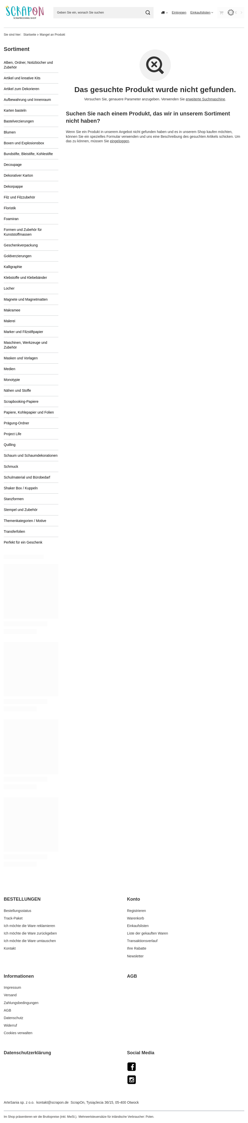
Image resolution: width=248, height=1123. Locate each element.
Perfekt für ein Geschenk (23, 542)
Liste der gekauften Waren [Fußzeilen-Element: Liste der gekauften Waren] (147, 933)
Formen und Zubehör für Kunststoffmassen (23, 232)
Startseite (29, 34)
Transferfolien (14, 532)
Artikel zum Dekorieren (21, 89)
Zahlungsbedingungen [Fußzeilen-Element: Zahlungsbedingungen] (21, 1003)
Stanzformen (14, 499)
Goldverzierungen (18, 256)
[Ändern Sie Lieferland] (164, 12)
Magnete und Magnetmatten (26, 299)
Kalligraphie (13, 267)
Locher (9, 288)
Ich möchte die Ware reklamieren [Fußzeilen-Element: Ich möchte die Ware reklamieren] (29, 926)
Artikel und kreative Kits (22, 78)
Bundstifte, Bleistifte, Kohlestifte (28, 154)
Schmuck (11, 467)
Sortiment (17, 49)
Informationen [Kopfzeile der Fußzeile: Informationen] (19, 976)
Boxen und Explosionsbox (24, 143)
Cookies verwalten (18, 1033)
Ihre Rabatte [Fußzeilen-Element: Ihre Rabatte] (136, 948)
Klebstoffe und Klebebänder (25, 278)
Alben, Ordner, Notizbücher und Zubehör (28, 64)
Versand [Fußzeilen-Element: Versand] (10, 995)
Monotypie (12, 380)
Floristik (10, 208)
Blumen (10, 132)
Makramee (12, 310)
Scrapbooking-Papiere (21, 402)
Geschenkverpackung (21, 245)
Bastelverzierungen (19, 121)
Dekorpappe (13, 186)
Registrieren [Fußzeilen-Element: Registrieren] (136, 911)
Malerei (9, 321)
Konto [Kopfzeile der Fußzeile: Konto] (133, 899)
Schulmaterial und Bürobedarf (27, 477)
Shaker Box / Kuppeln (21, 488)
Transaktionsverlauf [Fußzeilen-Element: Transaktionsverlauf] (142, 941)
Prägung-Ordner (16, 423)
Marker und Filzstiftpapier (23, 332)
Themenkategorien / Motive (25, 521)
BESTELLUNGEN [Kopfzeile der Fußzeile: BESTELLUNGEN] (22, 899)
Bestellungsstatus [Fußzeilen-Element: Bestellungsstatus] (17, 911)
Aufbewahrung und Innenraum (27, 100)
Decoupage (13, 165)
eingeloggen (119, 141)
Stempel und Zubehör (21, 510)
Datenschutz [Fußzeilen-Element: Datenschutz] (13, 1018)
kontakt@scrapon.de (52, 1102)
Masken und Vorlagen (21, 358)
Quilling (10, 445)
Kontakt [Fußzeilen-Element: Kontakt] (10, 948)
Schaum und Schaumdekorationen (31, 455)
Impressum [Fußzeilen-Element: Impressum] (12, 987)
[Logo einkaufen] (25, 12)
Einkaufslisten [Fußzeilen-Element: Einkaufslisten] (138, 926)
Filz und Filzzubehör (19, 197)
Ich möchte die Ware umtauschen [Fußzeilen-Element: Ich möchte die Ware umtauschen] (30, 941)
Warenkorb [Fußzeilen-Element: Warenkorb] (135, 918)
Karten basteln (15, 110)
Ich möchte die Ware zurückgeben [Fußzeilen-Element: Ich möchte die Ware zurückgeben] (30, 933)
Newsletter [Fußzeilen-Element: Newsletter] (135, 956)
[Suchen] (148, 12)
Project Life (12, 434)
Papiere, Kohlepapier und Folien (29, 412)
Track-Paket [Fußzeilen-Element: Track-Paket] (13, 918)
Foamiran (11, 219)
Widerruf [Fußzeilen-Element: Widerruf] (10, 1025)
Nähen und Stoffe (17, 390)
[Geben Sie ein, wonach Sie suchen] (103, 12)
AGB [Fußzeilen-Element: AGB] (7, 1010)
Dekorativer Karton (18, 175)
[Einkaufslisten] (201, 12)
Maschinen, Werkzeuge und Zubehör (25, 345)
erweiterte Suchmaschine (205, 99)
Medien (9, 369)
